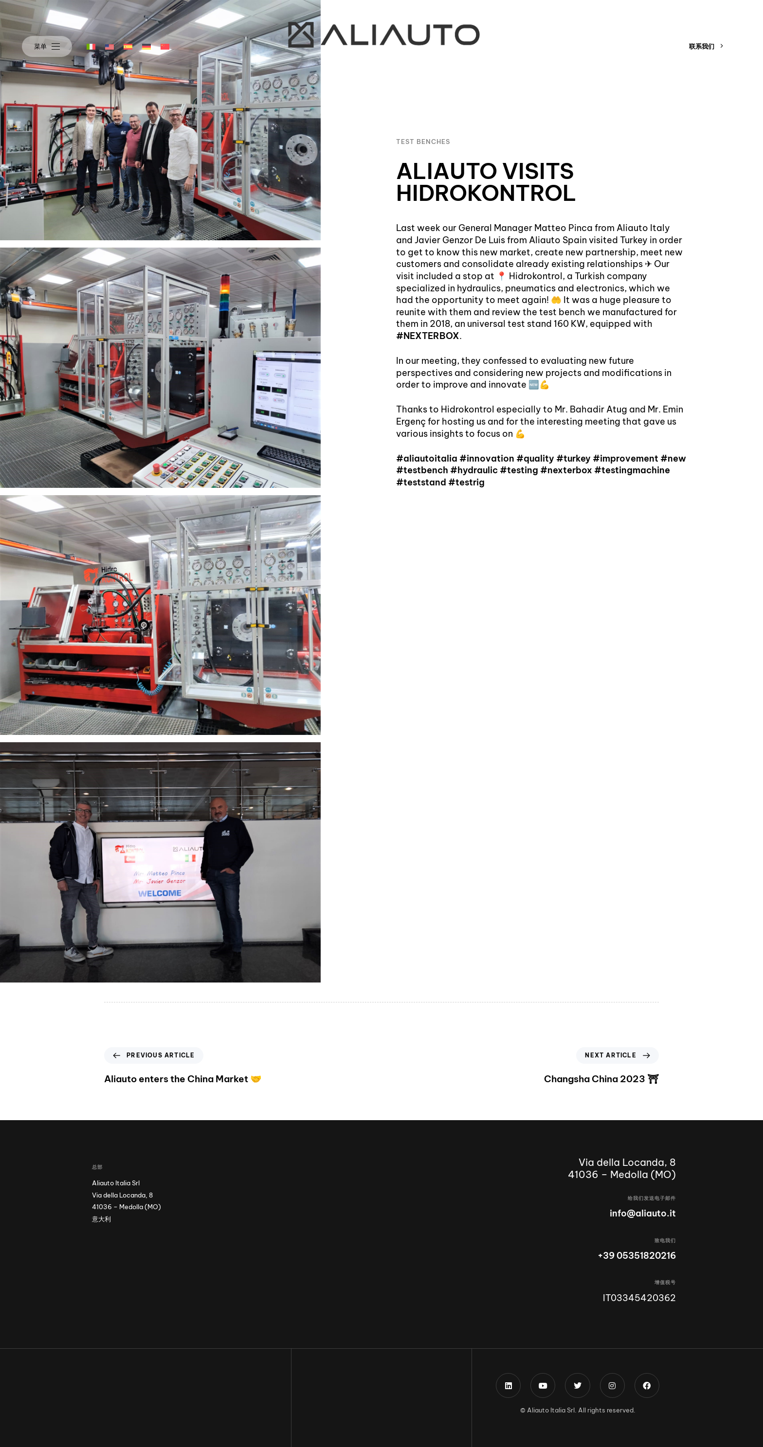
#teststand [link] (421, 482)
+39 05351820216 (637, 1255)
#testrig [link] (466, 482)
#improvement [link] (625, 458)
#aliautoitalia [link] (426, 458)
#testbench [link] (422, 470)
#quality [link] (535, 458)
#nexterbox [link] (567, 470)
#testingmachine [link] (632, 470)
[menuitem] (91, 46)
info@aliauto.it (643, 1213)
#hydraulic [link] (474, 470)
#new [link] (673, 458)
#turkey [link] (573, 458)
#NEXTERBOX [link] (427, 336)
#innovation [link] (486, 458)
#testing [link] (519, 470)
